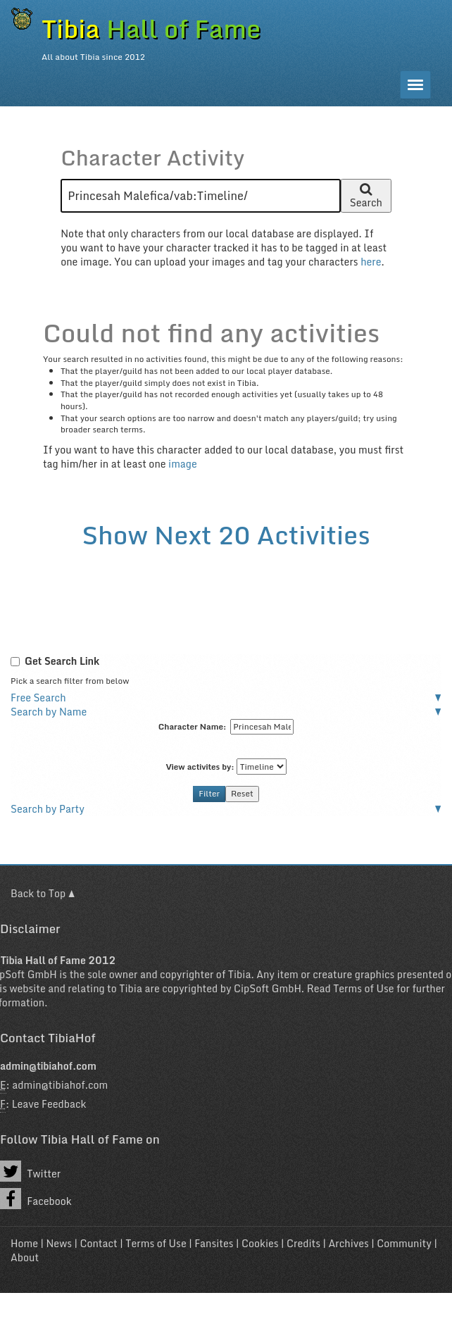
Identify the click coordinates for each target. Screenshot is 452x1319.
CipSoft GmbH (267, 988)
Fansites (213, 1243)
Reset (242, 793)
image (182, 464)
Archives (349, 1243)
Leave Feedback (49, 1104)
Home (24, 1243)
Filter (209, 793)
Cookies (259, 1243)
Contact (98, 1243)
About (25, 1257)
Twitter (30, 1171)
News (59, 1243)
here (370, 262)
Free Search (38, 697)
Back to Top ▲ (43, 893)
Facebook (36, 1198)
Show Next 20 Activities (226, 534)
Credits (303, 1243)
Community (404, 1243)
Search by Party (47, 809)
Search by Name (49, 712)
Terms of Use (363, 988)
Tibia (239, 974)
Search (366, 198)
